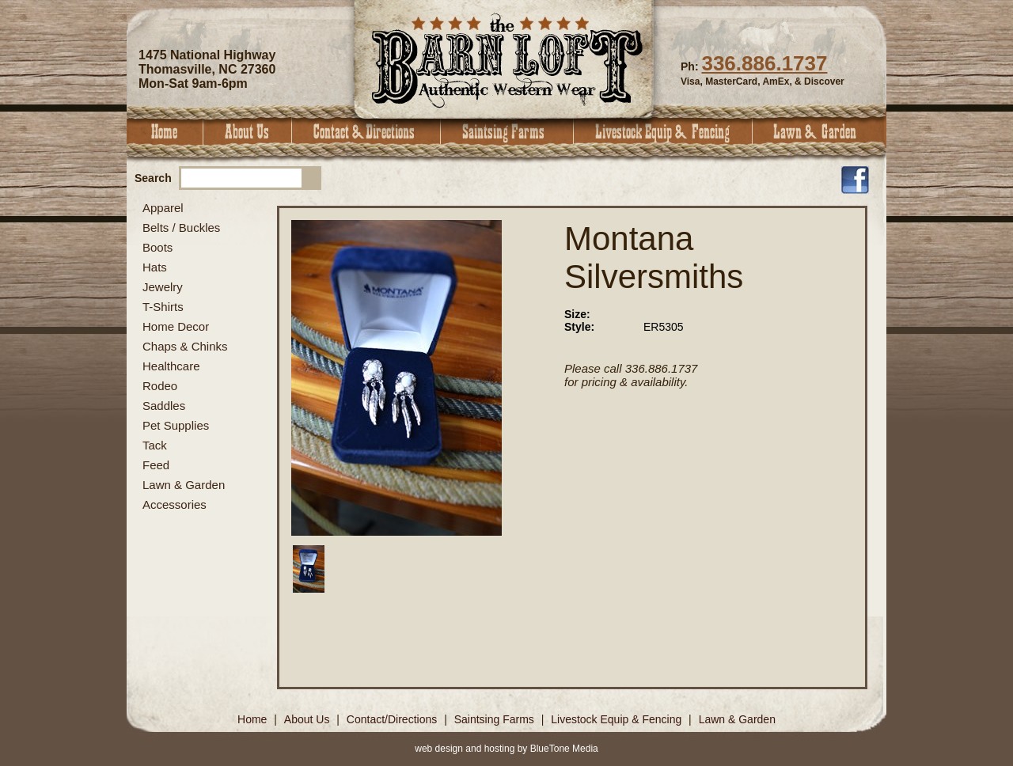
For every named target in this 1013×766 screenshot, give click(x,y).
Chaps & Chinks (185, 346)
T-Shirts (163, 306)
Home (165, 131)
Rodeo (159, 385)
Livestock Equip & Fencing (663, 131)
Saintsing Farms (507, 131)
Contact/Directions (393, 719)
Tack (154, 445)
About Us (247, 131)
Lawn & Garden (819, 131)
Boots (157, 247)
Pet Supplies (175, 425)
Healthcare (171, 366)
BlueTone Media (564, 748)
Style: (579, 326)
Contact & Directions (366, 131)
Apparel (163, 207)
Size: (577, 314)
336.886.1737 (764, 63)
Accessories (174, 504)
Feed (155, 465)
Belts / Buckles (181, 227)
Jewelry (162, 287)
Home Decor (175, 326)
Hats (154, 267)
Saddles (163, 405)
